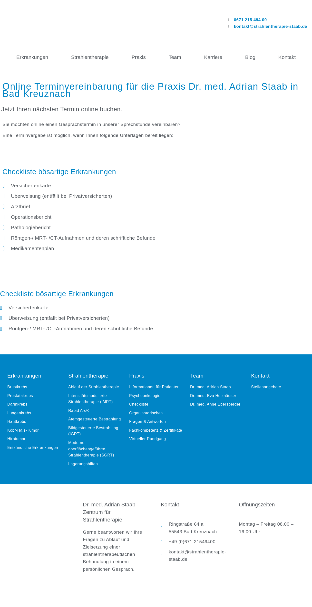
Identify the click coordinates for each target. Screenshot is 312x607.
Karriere (213, 57)
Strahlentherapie (90, 57)
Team (175, 57)
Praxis (139, 57)
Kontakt (287, 57)
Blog (250, 57)
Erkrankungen (32, 57)
